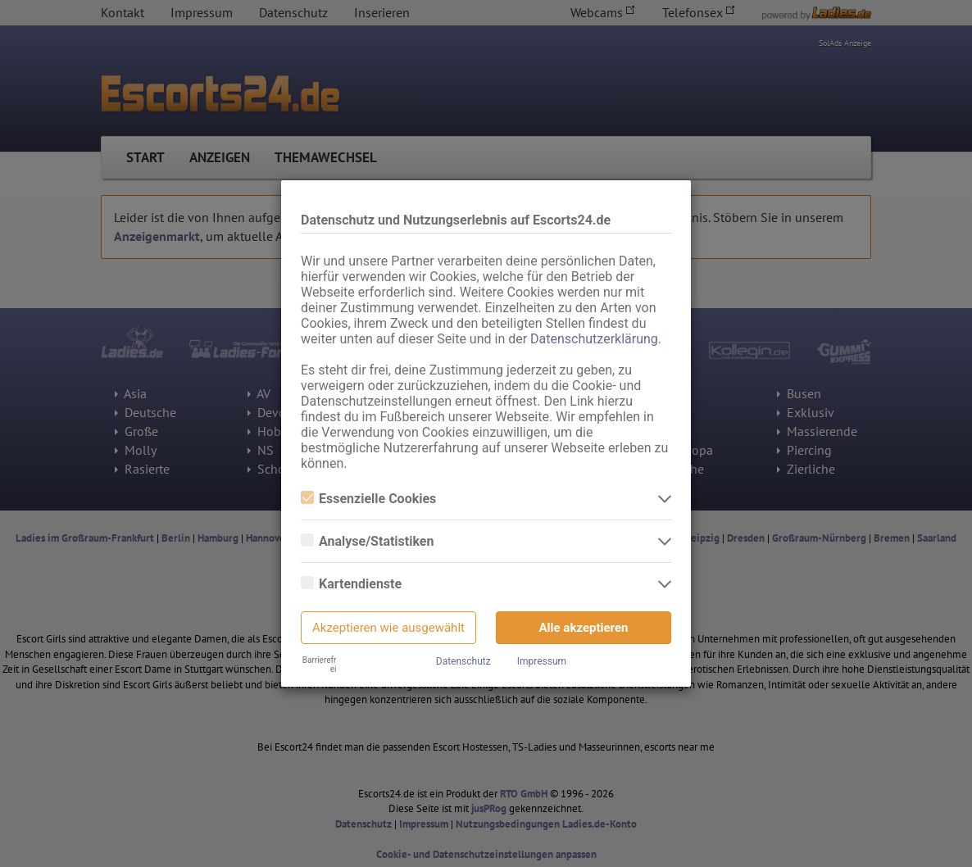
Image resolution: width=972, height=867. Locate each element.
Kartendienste (351, 584)
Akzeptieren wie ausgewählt (388, 627)
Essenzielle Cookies (368, 498)
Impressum (541, 661)
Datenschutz (463, 661)
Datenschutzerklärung (594, 339)
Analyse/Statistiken (367, 541)
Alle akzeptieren (584, 627)
